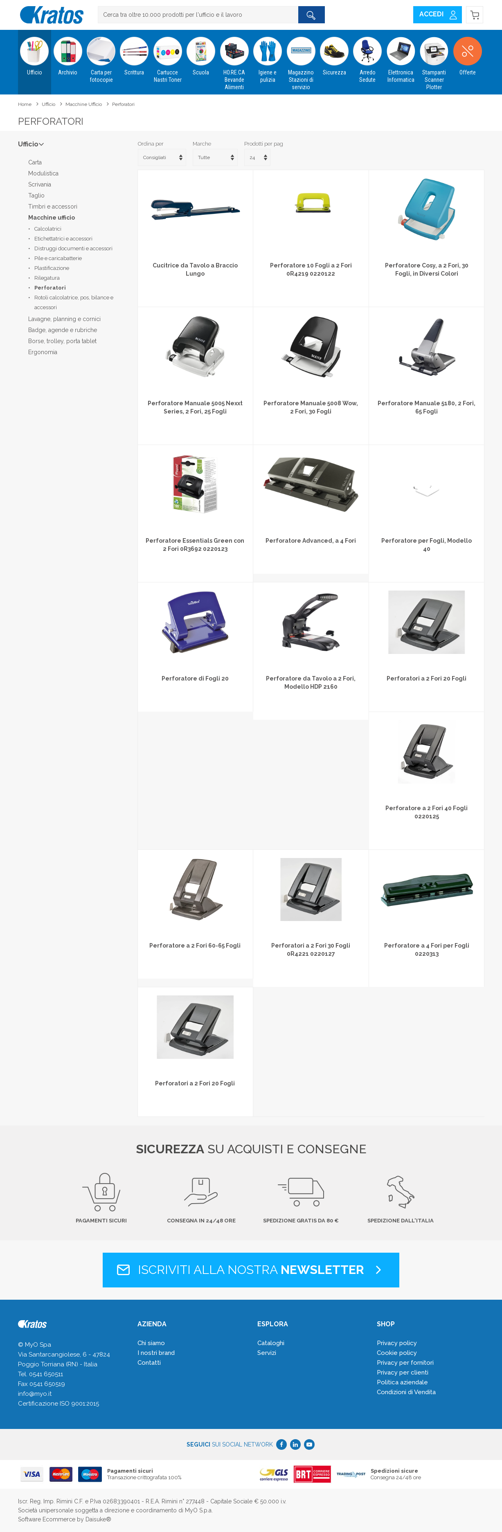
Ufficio (34, 53)
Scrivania (39, 184)
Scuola (201, 53)
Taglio (36, 195)
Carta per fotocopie (100, 56)
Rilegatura (47, 278)
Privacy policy (397, 1343)
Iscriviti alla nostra (251, 1269)
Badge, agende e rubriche (62, 330)
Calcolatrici (47, 229)
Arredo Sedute (367, 56)
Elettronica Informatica (400, 56)
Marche (202, 144)
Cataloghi (270, 1343)
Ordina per (151, 144)
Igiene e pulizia (267, 56)
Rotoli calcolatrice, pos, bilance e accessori (73, 302)
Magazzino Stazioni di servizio (300, 60)
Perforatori (123, 104)
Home (25, 104)
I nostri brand (156, 1353)
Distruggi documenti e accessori (73, 248)
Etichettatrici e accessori (63, 239)
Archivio (67, 53)
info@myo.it (35, 1393)
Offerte (467, 53)
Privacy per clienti (402, 1372)
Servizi (266, 1353)
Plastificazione (51, 268)
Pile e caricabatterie (58, 258)
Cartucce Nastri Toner (167, 56)
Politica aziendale (402, 1382)
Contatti (149, 1362)
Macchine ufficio (83, 104)
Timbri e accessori (52, 206)
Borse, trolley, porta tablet (62, 341)
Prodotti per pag (263, 144)
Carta (35, 162)
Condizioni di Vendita (406, 1392)
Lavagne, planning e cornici (64, 319)
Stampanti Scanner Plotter (434, 60)
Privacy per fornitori (405, 1362)
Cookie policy (397, 1353)
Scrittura (134, 53)
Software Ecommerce (46, 1519)
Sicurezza (334, 53)
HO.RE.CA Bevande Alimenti (234, 60)
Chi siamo (151, 1343)
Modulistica (43, 173)
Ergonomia (42, 352)
